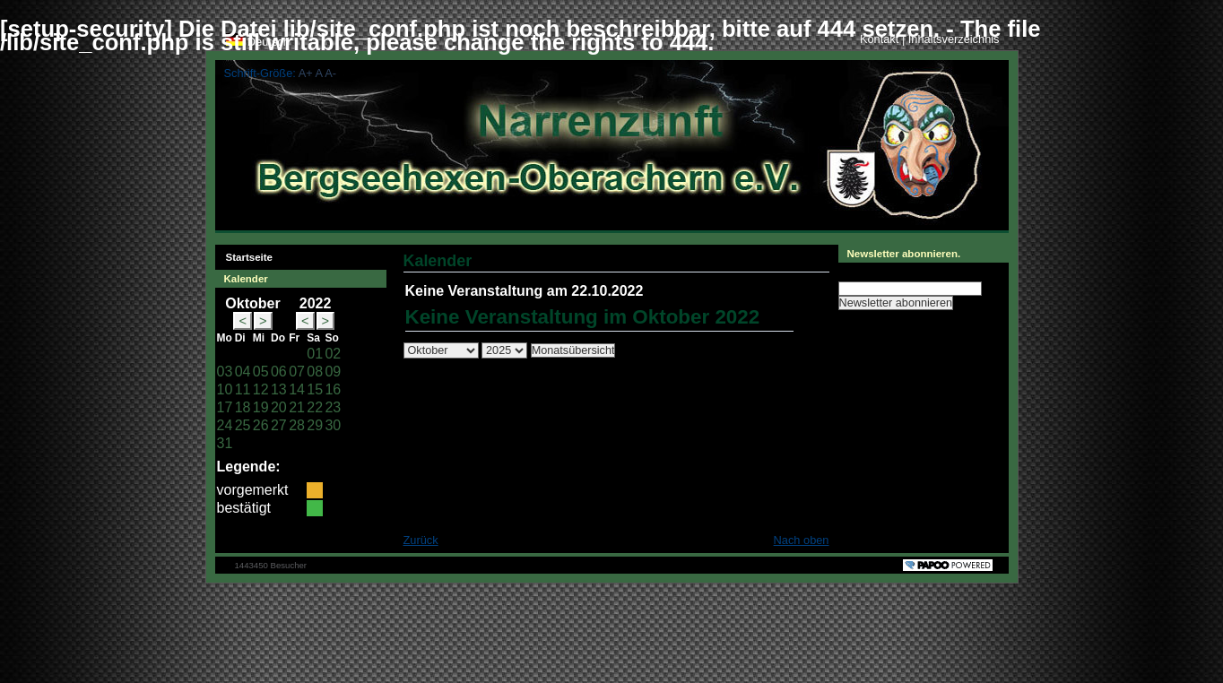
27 (279, 425)
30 (333, 425)
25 (243, 425)
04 (243, 371)
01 (315, 353)
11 (243, 389)
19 (261, 407)
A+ (306, 73)
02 (333, 353)
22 (315, 407)
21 (297, 407)
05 (261, 371)
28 (297, 425)
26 (261, 425)
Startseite (244, 254)
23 (333, 407)
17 (225, 407)
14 (297, 389)
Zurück (420, 540)
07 (297, 371)
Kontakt (881, 39)
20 (279, 407)
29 (315, 425)
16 (333, 389)
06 (279, 371)
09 (333, 371)
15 (315, 389)
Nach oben (801, 540)
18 (243, 407)
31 (225, 443)
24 (225, 425)
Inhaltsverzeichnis (954, 39)
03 (225, 371)
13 (279, 389)
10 (225, 389)
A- (330, 73)
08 (315, 371)
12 (261, 389)
